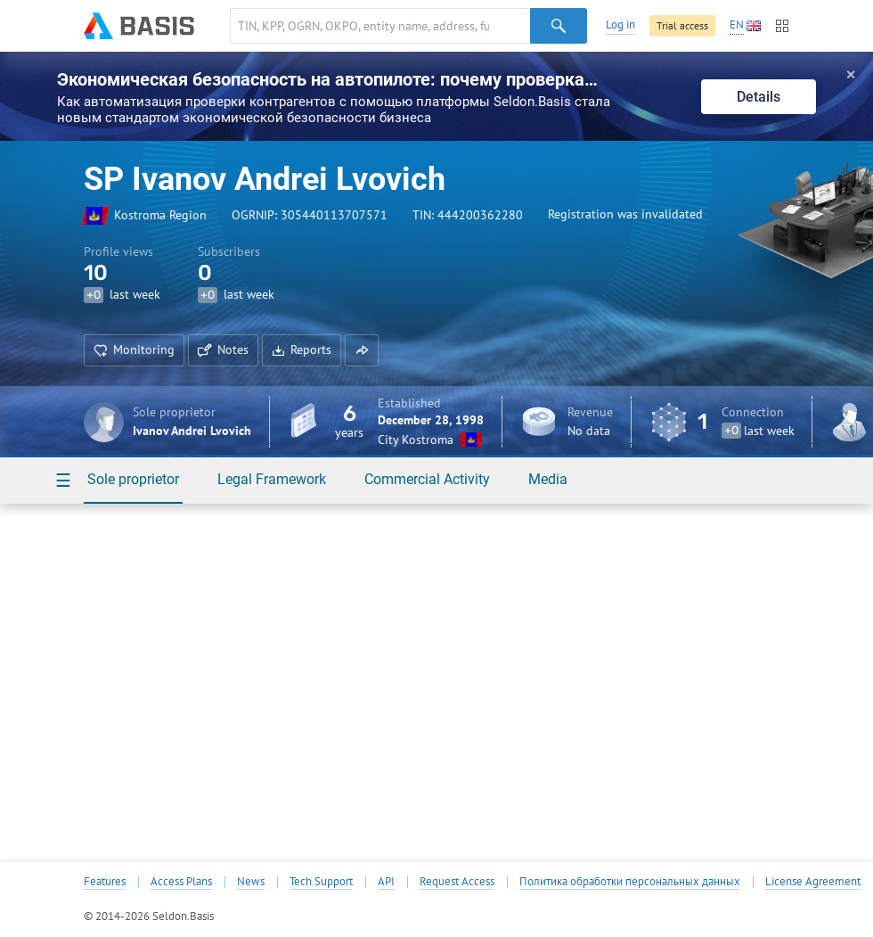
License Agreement (813, 882)
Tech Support (321, 882)
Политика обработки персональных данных (629, 882)
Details (758, 96)
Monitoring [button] (134, 349)
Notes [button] (223, 349)
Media (547, 479)
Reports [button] (301, 349)
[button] (362, 350)
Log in (620, 24)
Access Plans (181, 882)
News (251, 882)
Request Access (457, 882)
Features (105, 882)
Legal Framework (271, 479)
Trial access (682, 25)
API (386, 882)
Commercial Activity (427, 479)
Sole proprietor (133, 479)
